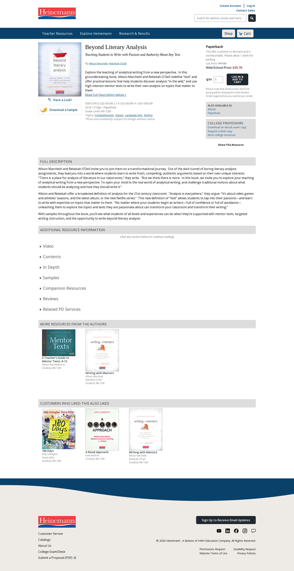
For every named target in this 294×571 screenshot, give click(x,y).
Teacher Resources (57, 33)
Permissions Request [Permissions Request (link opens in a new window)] (212, 549)
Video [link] (46, 246)
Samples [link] (49, 277)
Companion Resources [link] (62, 288)
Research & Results (134, 33)
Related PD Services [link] (60, 309)
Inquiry (119, 115)
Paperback (214, 113)
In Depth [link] (49, 267)
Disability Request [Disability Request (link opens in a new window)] (244, 549)
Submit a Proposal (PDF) (57, 558)
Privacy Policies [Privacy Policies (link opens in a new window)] (246, 553)
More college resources (222, 135)
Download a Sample (64, 110)
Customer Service (50, 534)
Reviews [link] (48, 298)
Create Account (230, 6)
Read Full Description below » (105, 95)
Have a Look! (60, 100)
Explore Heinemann (96, 33)
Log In (251, 6)
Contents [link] (50, 256)
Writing (148, 115)
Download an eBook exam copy (227, 127)
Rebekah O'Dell (118, 63)
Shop (228, 33)
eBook (212, 109)
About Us (44, 546)
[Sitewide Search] (220, 18)
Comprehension (104, 115)
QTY (209, 79)
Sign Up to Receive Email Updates (226, 520)
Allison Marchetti (98, 63)
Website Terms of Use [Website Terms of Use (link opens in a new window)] (213, 553)
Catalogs (44, 540)
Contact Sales (245, 10)
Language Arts (133, 115)
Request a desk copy (220, 131)
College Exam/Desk (51, 552)
